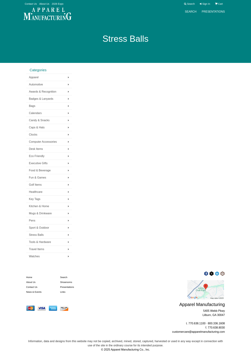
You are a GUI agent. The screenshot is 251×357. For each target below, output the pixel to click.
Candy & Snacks (39, 120)
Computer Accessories (43, 141)
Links (62, 292)
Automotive (36, 84)
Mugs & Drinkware (40, 213)
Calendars (35, 113)
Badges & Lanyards (41, 98)
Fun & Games (37, 177)
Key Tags (34, 199)
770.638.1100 (197, 323)
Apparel (34, 77)
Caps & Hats (37, 127)
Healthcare (35, 191)
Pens (32, 220)
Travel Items (36, 249)
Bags (32, 105)
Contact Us (31, 3)
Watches (34, 256)
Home (29, 277)
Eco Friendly (36, 156)
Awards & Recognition (42, 91)
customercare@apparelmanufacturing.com (198, 331)
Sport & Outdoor (39, 227)
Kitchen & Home (39, 206)
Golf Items (35, 184)
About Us (44, 3)
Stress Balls (36, 234)
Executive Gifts (38, 163)
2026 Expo (57, 3)
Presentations (213, 13)
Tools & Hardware (40, 242)
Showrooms (66, 282)
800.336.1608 (216, 323)
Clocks (33, 134)
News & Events (33, 292)
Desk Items (36, 148)
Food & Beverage (40, 170)
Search (191, 13)
